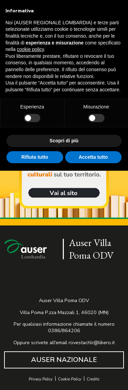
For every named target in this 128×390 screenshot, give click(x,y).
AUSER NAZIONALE (64, 359)
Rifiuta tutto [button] (34, 156)
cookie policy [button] (30, 49)
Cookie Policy (69, 379)
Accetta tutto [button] (93, 156)
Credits (93, 379)
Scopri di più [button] (64, 140)
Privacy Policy (41, 379)
